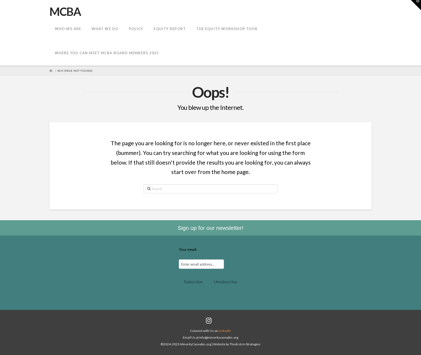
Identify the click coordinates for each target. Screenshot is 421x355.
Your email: (188, 249)
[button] (416, 5)
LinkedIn (225, 331)
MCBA (65, 11)
